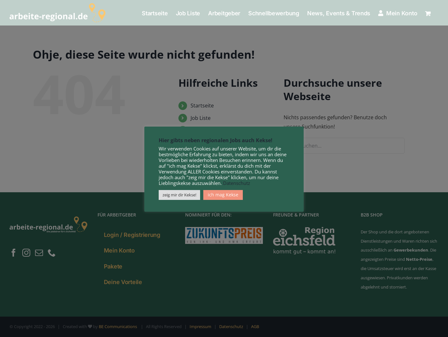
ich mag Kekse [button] (223, 195)
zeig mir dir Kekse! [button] (179, 195)
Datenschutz (236, 183)
